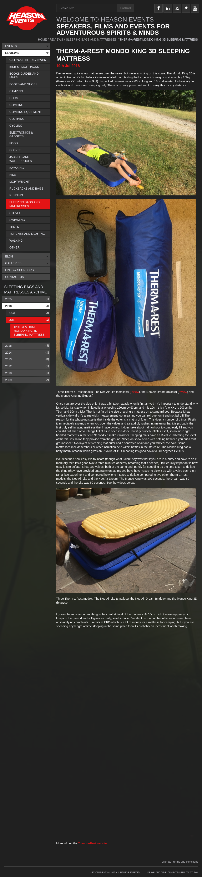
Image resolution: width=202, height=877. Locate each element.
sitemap (166, 861)
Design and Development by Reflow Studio (172, 872)
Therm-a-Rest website (92, 843)
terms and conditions (185, 861)
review (135, 392)
